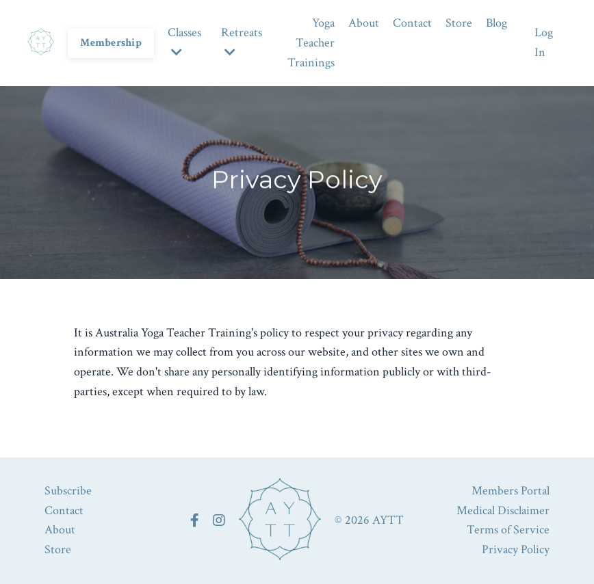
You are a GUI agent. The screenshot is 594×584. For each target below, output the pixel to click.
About (363, 23)
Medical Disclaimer (503, 510)
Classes (184, 41)
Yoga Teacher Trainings (311, 42)
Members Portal (511, 491)
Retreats (241, 41)
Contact (412, 23)
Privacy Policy (516, 549)
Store (459, 23)
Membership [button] (111, 43)
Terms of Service (508, 529)
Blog (496, 23)
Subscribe (68, 491)
